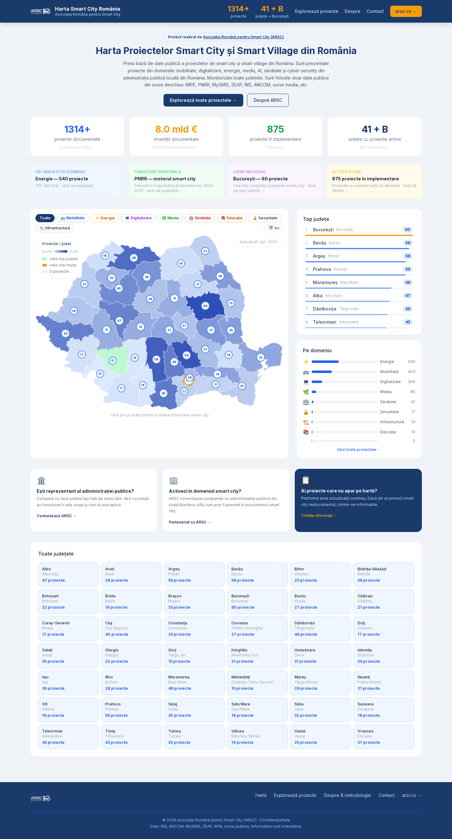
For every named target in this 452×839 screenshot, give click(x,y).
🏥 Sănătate (200, 218)
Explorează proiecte (316, 11)
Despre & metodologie (347, 795)
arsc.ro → (406, 11)
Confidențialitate (274, 820)
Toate (45, 218)
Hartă (261, 795)
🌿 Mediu (170, 218)
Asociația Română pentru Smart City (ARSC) (243, 37)
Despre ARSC (268, 100)
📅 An (274, 228)
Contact (375, 11)
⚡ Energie (105, 218)
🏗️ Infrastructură (55, 228)
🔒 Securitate (265, 218)
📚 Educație (232, 218)
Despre (352, 11)
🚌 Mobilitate (73, 218)
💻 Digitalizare (138, 218)
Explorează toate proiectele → (203, 100)
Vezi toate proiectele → (359, 449)
